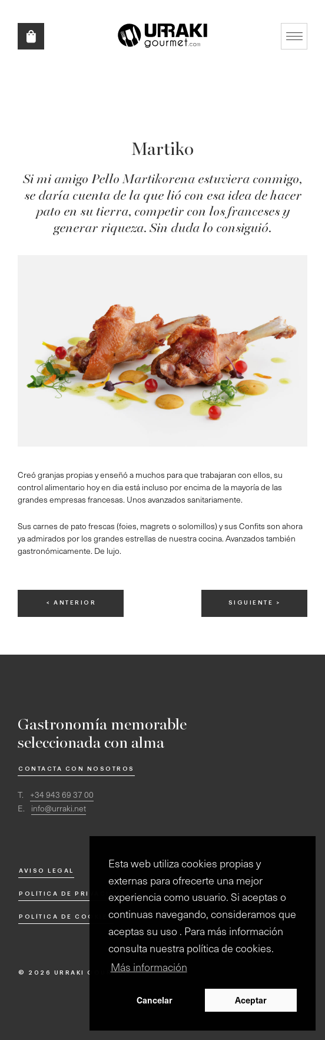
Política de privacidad (73, 894)
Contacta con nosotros (76, 769)
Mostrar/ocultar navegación (294, 36)
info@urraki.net (58, 808)
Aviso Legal (46, 871)
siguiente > (254, 603)
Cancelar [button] (155, 999)
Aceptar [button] (251, 999)
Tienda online (31, 36)
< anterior (71, 603)
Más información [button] (149, 967)
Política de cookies (66, 917)
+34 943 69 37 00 (62, 794)
